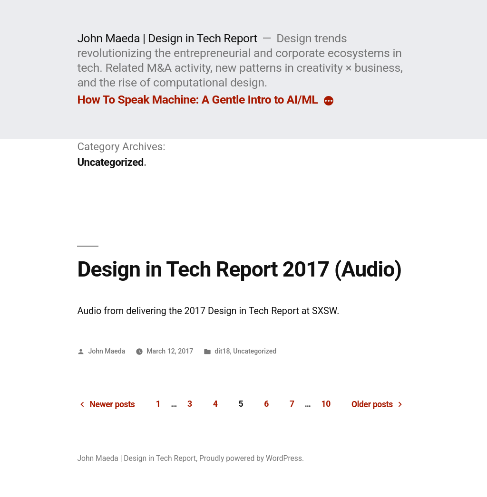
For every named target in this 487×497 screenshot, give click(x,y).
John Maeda (106, 351)
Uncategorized (254, 351)
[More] (328, 101)
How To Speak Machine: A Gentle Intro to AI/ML (197, 99)
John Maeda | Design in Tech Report (167, 38)
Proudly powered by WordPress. (251, 458)
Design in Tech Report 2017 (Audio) (239, 269)
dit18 (222, 351)
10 (325, 404)
